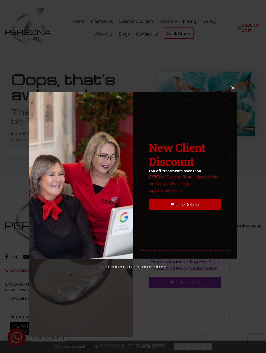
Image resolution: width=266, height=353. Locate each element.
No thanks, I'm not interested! (133, 266)
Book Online (185, 204)
